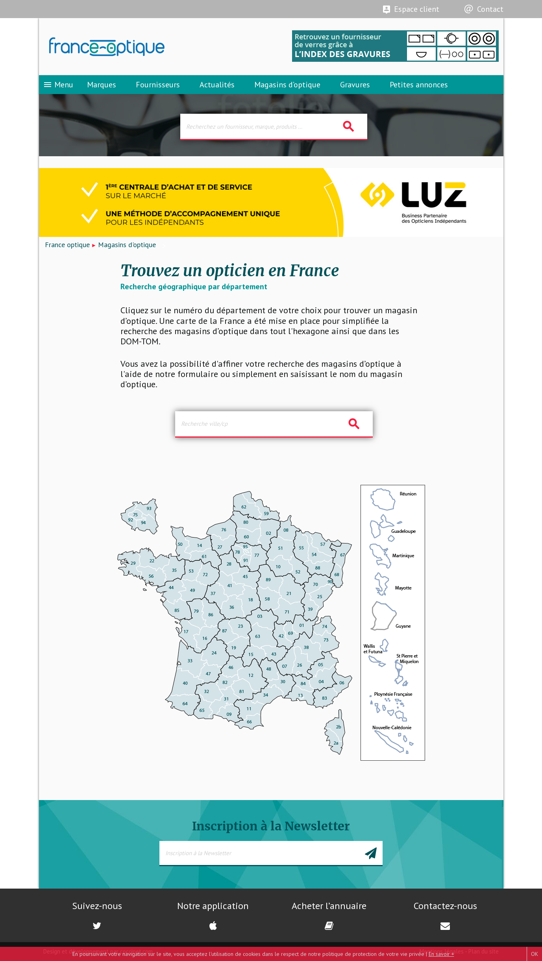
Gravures (355, 84)
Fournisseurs (158, 84)
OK (534, 953)
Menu (58, 84)
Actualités (217, 84)
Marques (101, 84)
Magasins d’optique (287, 84)
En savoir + (441, 953)
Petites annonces (419, 84)
